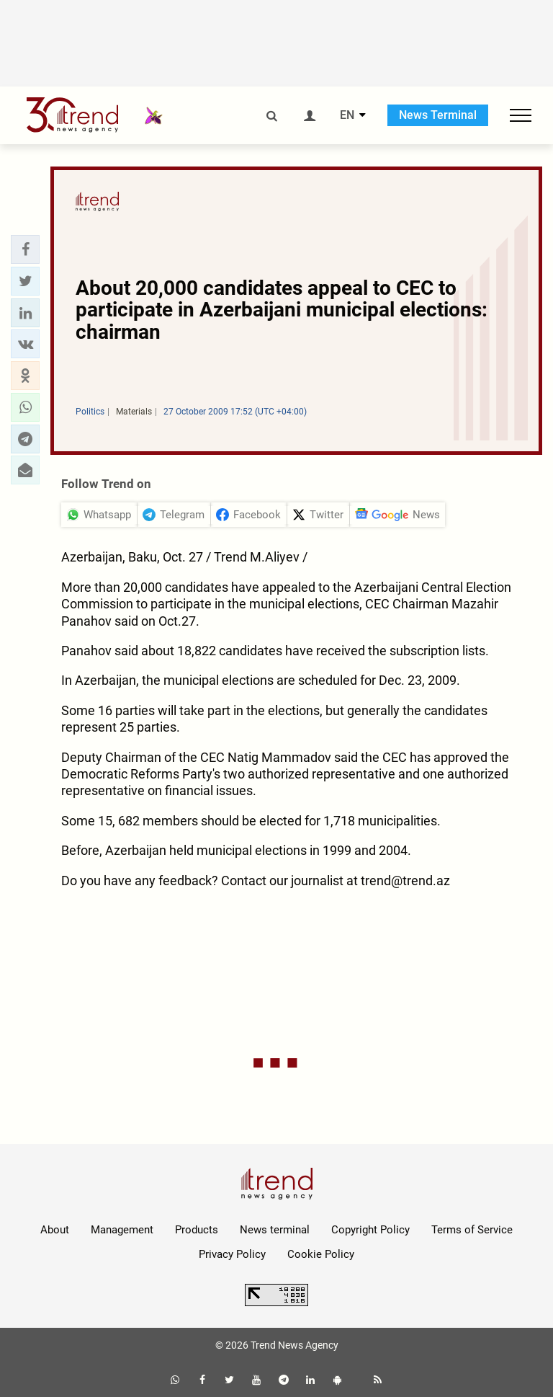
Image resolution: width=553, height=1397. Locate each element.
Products (196, 1229)
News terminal (275, 1229)
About (54, 1229)
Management (122, 1229)
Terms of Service (472, 1229)
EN (347, 115)
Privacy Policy (232, 1254)
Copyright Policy (370, 1229)
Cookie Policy (320, 1254)
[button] (25, 249)
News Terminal (438, 115)
